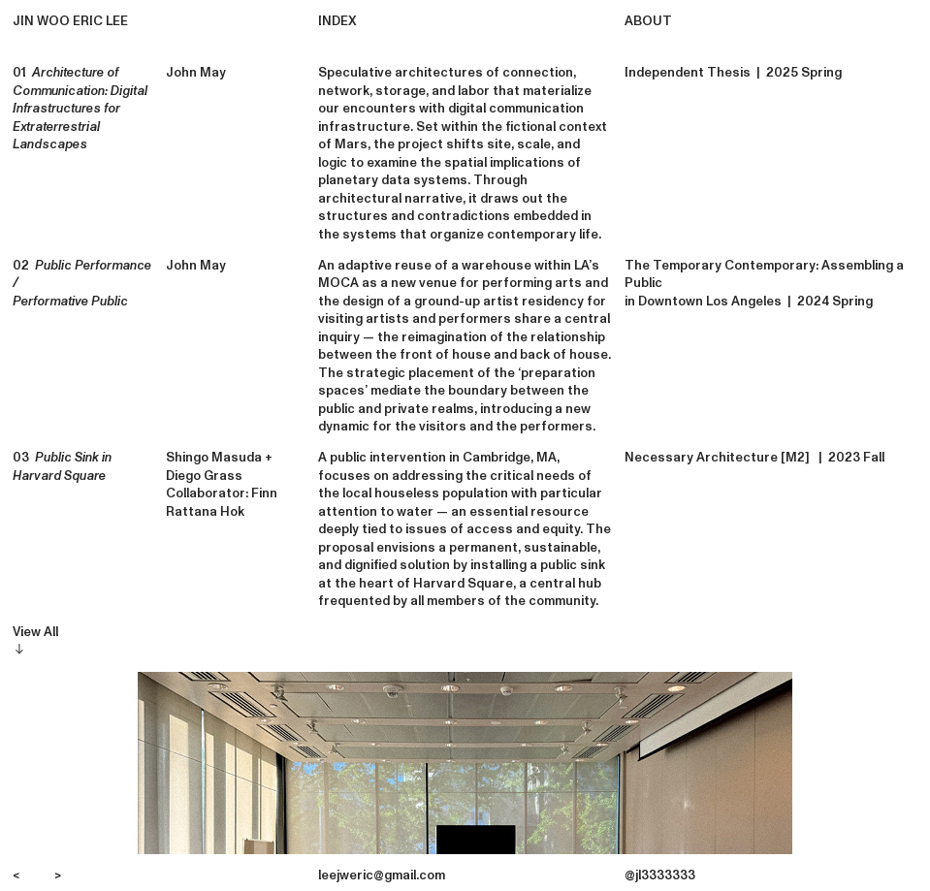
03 (62, 467)
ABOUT (648, 21)
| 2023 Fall (848, 457)
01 (80, 108)
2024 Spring (835, 301)
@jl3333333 (660, 875)
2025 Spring (801, 72)
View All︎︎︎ (35, 641)
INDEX (337, 21)
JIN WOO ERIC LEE (70, 21)
